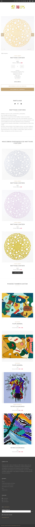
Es (19, 1)
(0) (33, 1)
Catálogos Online (7, 514)
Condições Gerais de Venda (8, 483)
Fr (21, 1)
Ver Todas (17, 272)
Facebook (5, 498)
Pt (14, 1)
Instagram (5, 501)
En (17, 1)
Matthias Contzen (17, 57)
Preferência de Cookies (7, 486)
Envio (3, 481)
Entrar (24, 1)
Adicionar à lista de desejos (17, 86)
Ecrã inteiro (5, 53)
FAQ (3, 488)
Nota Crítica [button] (17, 81)
